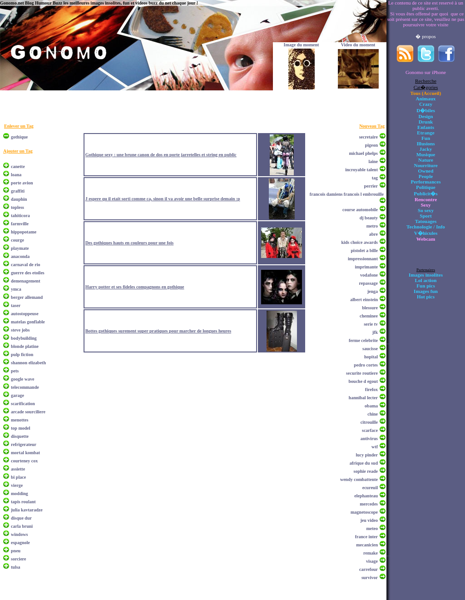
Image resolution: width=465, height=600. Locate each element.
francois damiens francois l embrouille (347, 194)
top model (20, 428)
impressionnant (363, 258)
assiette (18, 468)
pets (15, 370)
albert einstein (364, 299)
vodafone (369, 275)
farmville (20, 223)
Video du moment (358, 44)
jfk (375, 332)
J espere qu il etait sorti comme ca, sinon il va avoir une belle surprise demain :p (162, 198)
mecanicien (367, 544)
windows (19, 534)
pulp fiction (22, 354)
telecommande (25, 387)
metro (372, 225)
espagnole (20, 542)
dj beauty (369, 217)
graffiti (18, 190)
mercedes (369, 503)
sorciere (18, 558)
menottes (19, 419)
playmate (20, 248)
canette (18, 166)
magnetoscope (364, 512)
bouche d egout (363, 381)
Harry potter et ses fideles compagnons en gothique (134, 286)
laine (373, 161)
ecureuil (370, 487)
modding (19, 493)
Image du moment (301, 44)
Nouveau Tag (372, 126)
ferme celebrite (363, 340)
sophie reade (366, 471)
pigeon (371, 145)
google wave (22, 379)
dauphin (19, 199)
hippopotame (23, 231)
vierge (17, 485)
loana (16, 174)
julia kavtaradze (27, 509)
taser (15, 305)
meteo (372, 528)
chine (372, 414)
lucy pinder (367, 454)
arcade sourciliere (28, 411)
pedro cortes (366, 364)
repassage (368, 283)
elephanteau (366, 495)
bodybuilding (24, 338)
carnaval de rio (25, 264)
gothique (19, 136)
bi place (18, 477)
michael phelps (363, 153)
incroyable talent (361, 169)
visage (372, 561)
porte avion (22, 182)
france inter (366, 536)
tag (375, 177)
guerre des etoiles (28, 272)
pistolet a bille (364, 250)
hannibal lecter (363, 397)
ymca (16, 289)
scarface (370, 430)
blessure (370, 307)
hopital (371, 356)
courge (17, 240)
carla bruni (22, 526)
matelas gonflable (28, 321)
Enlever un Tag (19, 126)
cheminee (369, 315)
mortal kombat (25, 452)
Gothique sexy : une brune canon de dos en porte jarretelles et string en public (161, 154)
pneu (15, 550)
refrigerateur (23, 444)
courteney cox (24, 460)
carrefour (368, 569)
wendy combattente (359, 479)
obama (371, 405)
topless (17, 207)
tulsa (15, 567)
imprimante (366, 266)
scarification (23, 403)
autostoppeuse (25, 313)
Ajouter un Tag (18, 151)
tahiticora (20, 215)
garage (17, 395)
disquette (20, 436)
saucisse (370, 348)
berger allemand (27, 297)
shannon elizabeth (28, 362)
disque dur (21, 518)
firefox (371, 389)
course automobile (360, 209)
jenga (372, 291)
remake (370, 552)
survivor (369, 577)
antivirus (369, 438)
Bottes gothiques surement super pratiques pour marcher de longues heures (158, 330)
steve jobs (20, 329)
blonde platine (25, 346)
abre (373, 234)
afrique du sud (364, 463)
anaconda (20, 256)
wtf (374, 446)
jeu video (369, 520)
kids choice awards (359, 242)
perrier (371, 185)
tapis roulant (23, 501)
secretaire (368, 136)
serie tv (371, 324)
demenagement (25, 280)
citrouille (369, 422)
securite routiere (362, 373)
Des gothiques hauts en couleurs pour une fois (129, 242)
